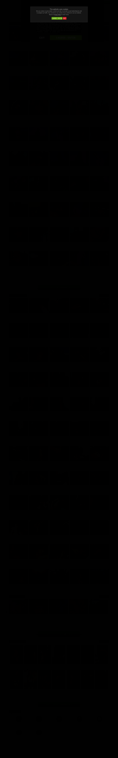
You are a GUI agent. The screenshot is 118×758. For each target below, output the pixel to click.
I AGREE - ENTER (57, 18)
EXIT (64, 18)
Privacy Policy (57, 14)
